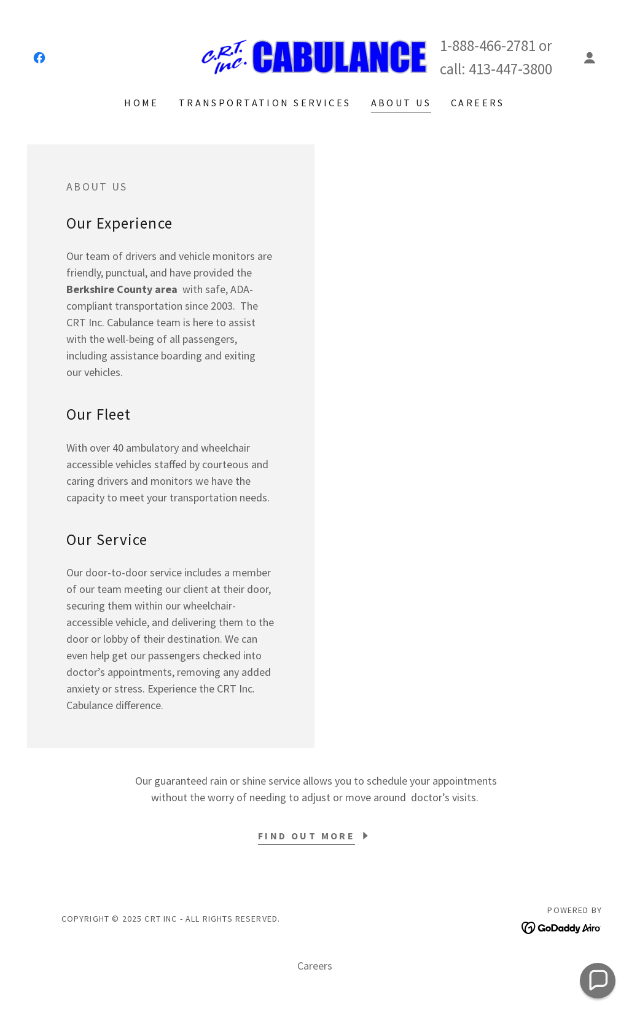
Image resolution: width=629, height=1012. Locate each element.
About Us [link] (401, 102)
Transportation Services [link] (265, 102)
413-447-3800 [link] (510, 69)
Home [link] (141, 102)
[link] (39, 57)
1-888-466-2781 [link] (488, 45)
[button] (589, 57)
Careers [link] (478, 102)
